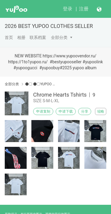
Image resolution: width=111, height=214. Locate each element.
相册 (21, 37)
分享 (84, 111)
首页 (9, 37)
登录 (67, 9)
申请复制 (43, 111)
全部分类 (59, 37)
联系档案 (38, 37)
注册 (84, 9)
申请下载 (66, 111)
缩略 (100, 111)
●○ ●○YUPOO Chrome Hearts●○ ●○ (40, 84)
